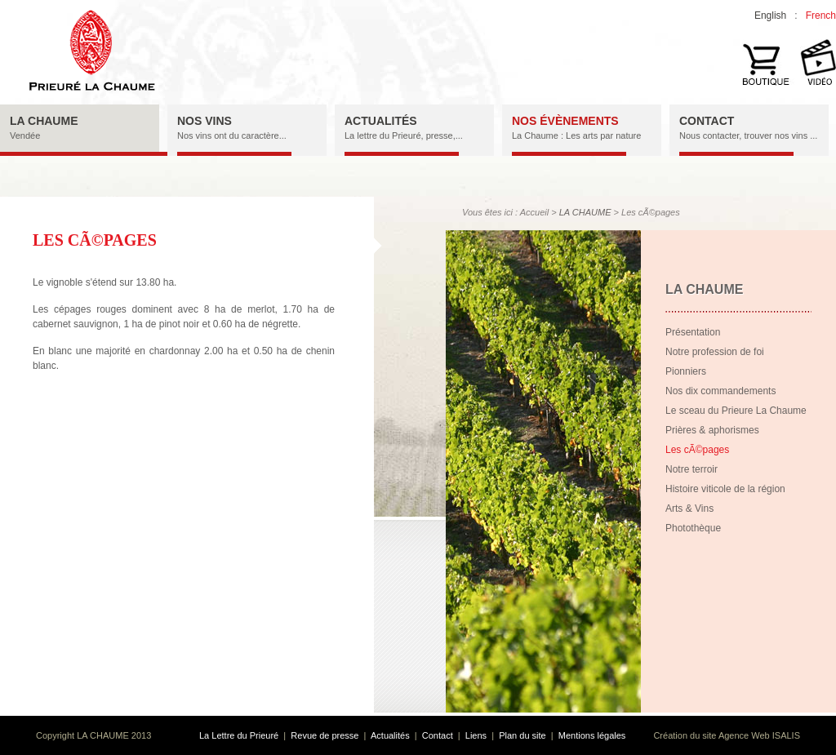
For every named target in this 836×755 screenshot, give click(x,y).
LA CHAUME (585, 212)
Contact (437, 735)
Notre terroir (691, 469)
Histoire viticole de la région (725, 489)
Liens (476, 735)
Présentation (692, 332)
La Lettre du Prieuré (238, 735)
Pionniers (685, 371)
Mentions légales (592, 735)
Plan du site (522, 735)
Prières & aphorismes (712, 430)
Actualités (390, 735)
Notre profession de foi (714, 352)
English (770, 15)
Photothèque (693, 528)
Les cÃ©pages (697, 449)
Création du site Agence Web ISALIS (726, 735)
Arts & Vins (689, 508)
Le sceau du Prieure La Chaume (736, 410)
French (821, 15)
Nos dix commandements (720, 391)
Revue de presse (324, 735)
